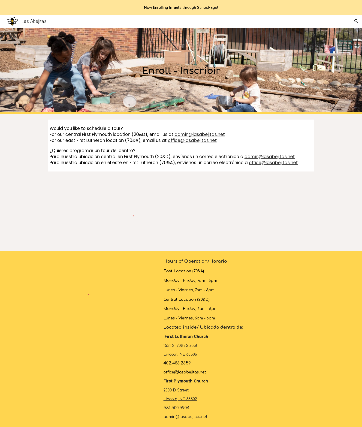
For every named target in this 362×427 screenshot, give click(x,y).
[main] (181, 71)
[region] (181, 7)
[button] (356, 21)
